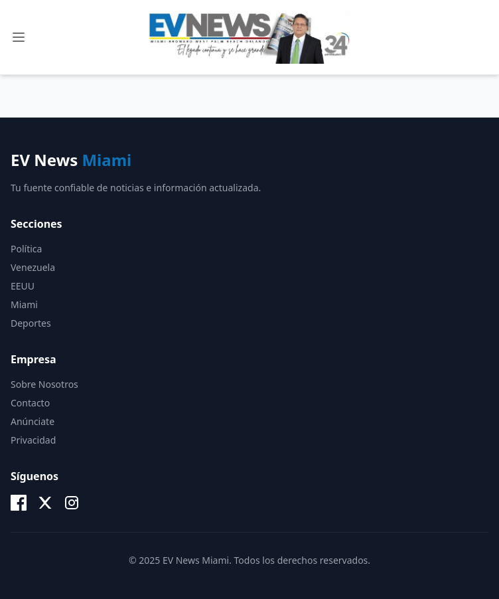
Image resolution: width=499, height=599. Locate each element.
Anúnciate (32, 421)
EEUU (23, 286)
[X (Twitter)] (45, 503)
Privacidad (33, 440)
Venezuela (33, 267)
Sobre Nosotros (44, 384)
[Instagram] (72, 503)
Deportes (31, 323)
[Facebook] (19, 503)
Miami (24, 304)
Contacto (30, 402)
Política (26, 248)
